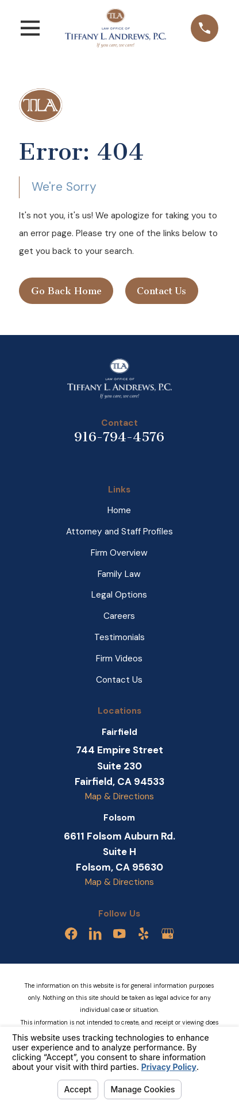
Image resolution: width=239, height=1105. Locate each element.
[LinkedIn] (95, 933)
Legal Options (119, 594)
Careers (119, 616)
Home (119, 510)
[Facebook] (71, 933)
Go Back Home (66, 291)
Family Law (119, 574)
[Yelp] (143, 933)
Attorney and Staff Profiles (119, 531)
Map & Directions (119, 796)
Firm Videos (119, 658)
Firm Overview (119, 553)
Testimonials (119, 637)
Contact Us (161, 291)
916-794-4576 (119, 437)
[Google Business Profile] (167, 933)
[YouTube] (119, 933)
